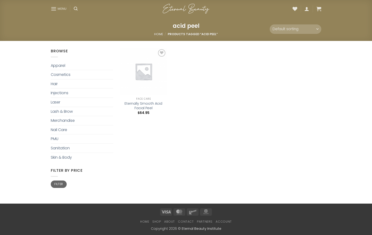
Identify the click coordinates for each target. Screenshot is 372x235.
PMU (54, 139)
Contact (186, 222)
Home (158, 34)
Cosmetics (60, 74)
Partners (205, 222)
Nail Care (59, 129)
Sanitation (60, 148)
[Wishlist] (295, 9)
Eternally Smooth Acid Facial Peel (143, 105)
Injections (59, 93)
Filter (58, 184)
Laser (55, 102)
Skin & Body (61, 157)
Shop (156, 222)
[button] (59, 9)
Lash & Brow (62, 111)
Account (224, 222)
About (169, 222)
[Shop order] (295, 29)
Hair (54, 84)
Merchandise (63, 120)
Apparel (58, 65)
